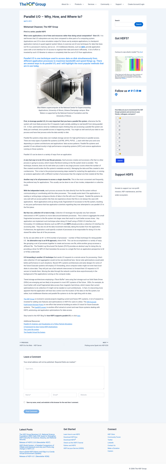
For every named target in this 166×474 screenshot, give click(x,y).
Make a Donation (114, 448)
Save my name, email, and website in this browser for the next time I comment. (53, 403)
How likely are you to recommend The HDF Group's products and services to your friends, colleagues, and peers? (129, 112)
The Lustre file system (32, 330)
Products (83, 4)
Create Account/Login (136, 4)
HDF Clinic (112, 434)
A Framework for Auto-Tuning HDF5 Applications (42, 327)
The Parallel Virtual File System (35, 332)
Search (117, 20)
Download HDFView (71, 437)
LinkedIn (111, 443)
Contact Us (112, 445)
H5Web (123, 78)
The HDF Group (29, 299)
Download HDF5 (70, 440)
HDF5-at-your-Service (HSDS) (74, 448)
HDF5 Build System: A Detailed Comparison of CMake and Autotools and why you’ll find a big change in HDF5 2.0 (36, 447)
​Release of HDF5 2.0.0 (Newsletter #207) (34, 442)
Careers (110, 451)
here (78, 316)
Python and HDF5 (70, 445)
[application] (74, 4)
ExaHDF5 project (41, 307)
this (141, 52)
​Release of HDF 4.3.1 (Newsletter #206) (34, 456)
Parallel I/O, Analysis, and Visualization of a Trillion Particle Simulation (50, 324)
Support (121, 4)
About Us (70, 4)
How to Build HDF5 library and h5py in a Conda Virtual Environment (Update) (36, 452)
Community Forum (115, 437)
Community (108, 4)
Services (95, 4)
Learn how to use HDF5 (72, 434)
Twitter (110, 440)
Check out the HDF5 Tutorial (74, 443)
